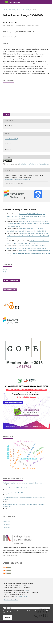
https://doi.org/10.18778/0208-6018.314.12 (20, 32)
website (26, 590)
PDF (7, 114)
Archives (11, 10)
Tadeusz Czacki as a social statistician (30, 245)
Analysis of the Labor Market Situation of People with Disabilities (22, 483)
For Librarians (6, 527)
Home (5, 10)
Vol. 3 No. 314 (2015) (22, 10)
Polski (4, 272)
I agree (7, 617)
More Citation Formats (14, 183)
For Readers (6, 521)
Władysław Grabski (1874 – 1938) (29, 228)
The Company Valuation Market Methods (15, 493)
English (5, 269)
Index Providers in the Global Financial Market (16, 488)
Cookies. (7, 608)
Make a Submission (11, 280)
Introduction (34, 241)
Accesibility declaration (11, 600)
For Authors (6, 524)
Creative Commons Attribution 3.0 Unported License (34, 164)
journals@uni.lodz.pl (21, 596)
